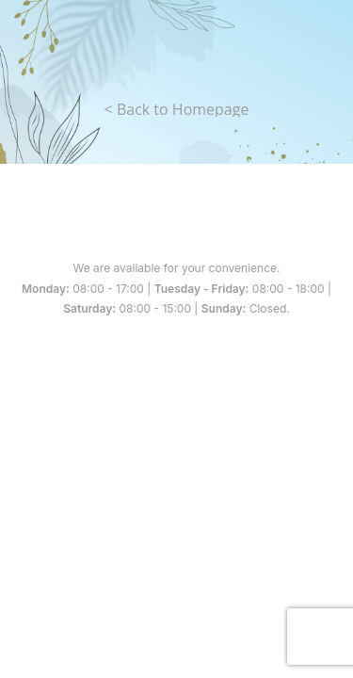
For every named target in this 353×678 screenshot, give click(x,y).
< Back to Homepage (176, 109)
